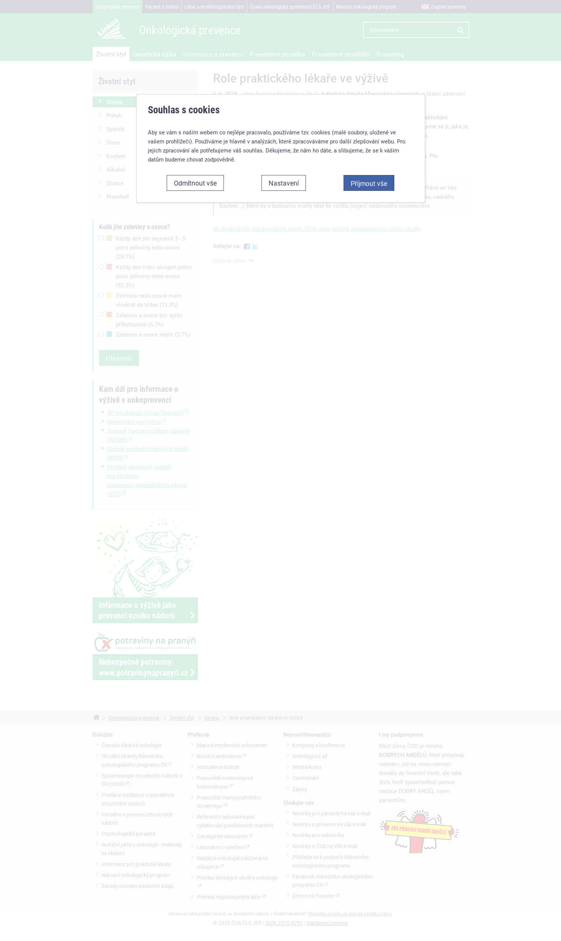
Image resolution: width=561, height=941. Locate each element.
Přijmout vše (369, 183)
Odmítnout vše (195, 182)
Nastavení (284, 182)
